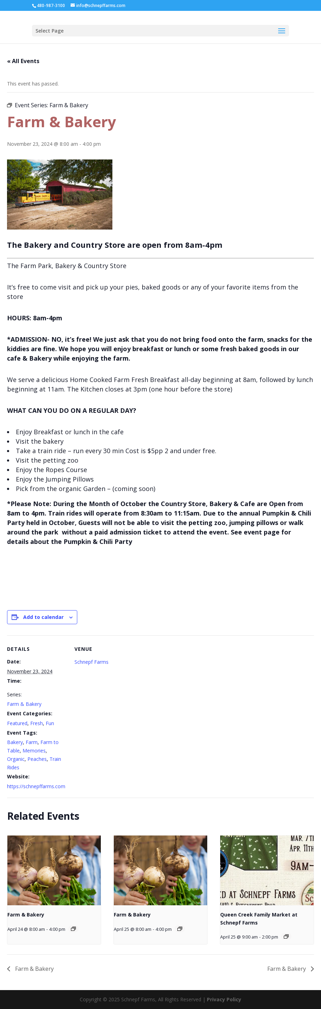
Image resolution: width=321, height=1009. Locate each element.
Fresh (36, 723)
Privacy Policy (224, 999)
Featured (17, 723)
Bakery (15, 742)
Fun (50, 723)
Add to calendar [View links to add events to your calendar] (43, 617)
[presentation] (54, 871)
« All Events (23, 61)
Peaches (37, 759)
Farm (32, 742)
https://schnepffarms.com (36, 786)
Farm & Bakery (24, 704)
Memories (34, 750)
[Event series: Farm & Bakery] (73, 929)
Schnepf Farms (91, 662)
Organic (16, 759)
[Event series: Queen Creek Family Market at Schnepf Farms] (286, 936)
